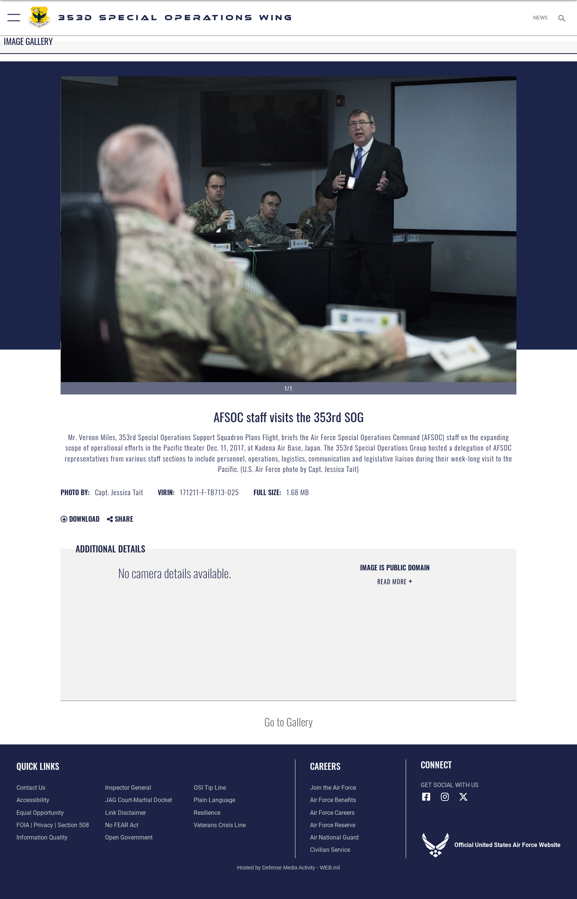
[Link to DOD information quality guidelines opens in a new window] (42, 837)
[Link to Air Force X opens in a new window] (463, 796)
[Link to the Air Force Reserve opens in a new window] (332, 825)
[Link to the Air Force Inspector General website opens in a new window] (128, 787)
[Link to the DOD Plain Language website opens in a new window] (214, 800)
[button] (12, 18)
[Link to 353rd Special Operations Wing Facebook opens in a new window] (426, 796)
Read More (393, 581)
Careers (325, 765)
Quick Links (37, 765)
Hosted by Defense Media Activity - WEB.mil (288, 868)
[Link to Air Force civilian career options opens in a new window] (330, 849)
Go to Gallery (288, 721)
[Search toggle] (563, 17)
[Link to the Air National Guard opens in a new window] (334, 837)
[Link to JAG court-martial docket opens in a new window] (138, 800)
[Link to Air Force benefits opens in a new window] (333, 800)
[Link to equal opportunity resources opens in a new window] (40, 812)
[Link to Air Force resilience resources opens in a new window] (207, 812)
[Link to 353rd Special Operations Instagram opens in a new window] (444, 796)
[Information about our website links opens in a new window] (125, 812)
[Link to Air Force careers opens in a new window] (332, 812)
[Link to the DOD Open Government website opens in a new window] (129, 837)
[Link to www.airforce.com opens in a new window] (333, 787)
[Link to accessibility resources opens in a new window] (32, 800)
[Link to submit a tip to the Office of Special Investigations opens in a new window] (210, 787)
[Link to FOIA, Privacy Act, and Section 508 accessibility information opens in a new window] (52, 825)
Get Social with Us (450, 785)
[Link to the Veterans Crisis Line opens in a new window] (220, 825)
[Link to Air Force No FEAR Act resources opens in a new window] (121, 825)
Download (80, 519)
